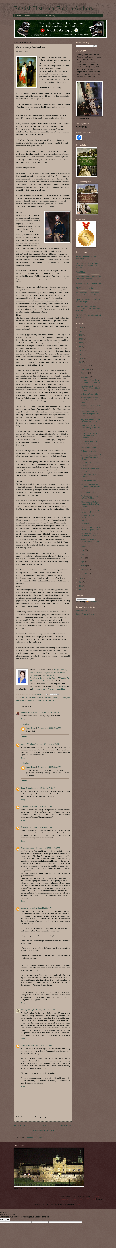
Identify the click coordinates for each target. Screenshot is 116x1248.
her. (63, 689)
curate (48, 698)
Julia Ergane (25, 1010)
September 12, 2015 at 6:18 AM (49, 728)
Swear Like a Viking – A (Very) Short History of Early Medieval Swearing (88, 308)
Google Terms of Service (85, 614)
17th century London (30, 698)
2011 (81, 590)
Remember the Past (47, 678)
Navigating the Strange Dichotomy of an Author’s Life (91, 400)
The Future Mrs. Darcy (38, 672)
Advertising (50, 15)
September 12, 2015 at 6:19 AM (49, 767)
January (84, 573)
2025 (81, 327)
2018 (81, 350)
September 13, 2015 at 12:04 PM (43, 1010)
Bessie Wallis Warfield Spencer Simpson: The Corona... (90, 414)
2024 (81, 331)
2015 (81, 362)
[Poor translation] (7, 1219)
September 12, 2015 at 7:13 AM (40, 806)
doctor (54, 698)
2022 (81, 339)
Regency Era (32, 700)
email (59, 689)
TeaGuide (24, 1045)
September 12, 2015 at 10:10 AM (48, 848)
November (85, 369)
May (83, 558)
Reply (23, 719)
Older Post (66, 1125)
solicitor (41, 700)
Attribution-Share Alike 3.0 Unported (81, 1199)
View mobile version (43, 1130)
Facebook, (36, 689)
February (85, 569)
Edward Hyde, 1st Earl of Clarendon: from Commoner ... (90, 436)
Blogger (77, 1204)
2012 (81, 586)
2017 (81, 354)
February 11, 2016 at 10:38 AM (40, 1045)
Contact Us (38, 15)
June (83, 554)
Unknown (24, 806)
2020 (81, 343)
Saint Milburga (81, 272)
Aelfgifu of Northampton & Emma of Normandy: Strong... (91, 457)
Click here (43, 681)
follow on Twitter (48, 689)
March (83, 566)
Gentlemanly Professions (90, 492)
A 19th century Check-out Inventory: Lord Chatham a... (91, 486)
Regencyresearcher (28, 848)
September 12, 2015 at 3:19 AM (47, 744)
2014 (81, 578)
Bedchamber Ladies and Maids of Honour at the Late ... (90, 518)
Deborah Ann (26, 788)
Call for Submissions (88, 480)
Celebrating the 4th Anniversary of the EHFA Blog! (91, 428)
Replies (26, 724)
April (83, 562)
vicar (54, 700)
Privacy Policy (81, 611)
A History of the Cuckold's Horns (88, 283)
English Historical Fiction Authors (53, 8)
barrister (42, 698)
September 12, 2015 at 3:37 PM (40, 908)
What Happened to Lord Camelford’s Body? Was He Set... (90, 504)
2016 (81, 358)
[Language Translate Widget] (85, 599)
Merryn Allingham (28, 744)
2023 (81, 335)
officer (24, 700)
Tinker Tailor (85, 524)
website (62, 686)
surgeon (48, 700)
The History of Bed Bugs (85, 288)
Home (18, 15)
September (85, 377)
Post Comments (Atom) (33, 1137)
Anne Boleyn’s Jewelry (89, 447)
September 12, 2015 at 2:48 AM (47, 712)
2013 (81, 582)
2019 (81, 347)
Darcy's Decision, (60, 670)
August (84, 546)
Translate (91, 602)
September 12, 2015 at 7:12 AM (43, 788)
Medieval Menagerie (88, 451)
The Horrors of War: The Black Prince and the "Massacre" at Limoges (87, 265)
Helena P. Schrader (28, 712)
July (82, 550)
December (85, 365)
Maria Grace (30, 728)
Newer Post (20, 1125)
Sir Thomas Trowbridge (90, 394)
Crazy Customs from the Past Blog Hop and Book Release (90, 388)
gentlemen (62, 698)
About (27, 15)
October (84, 373)
